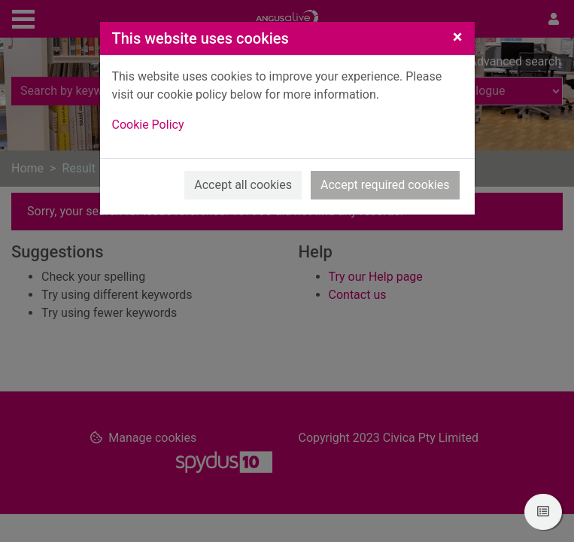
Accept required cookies (385, 185)
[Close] (458, 37)
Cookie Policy (148, 124)
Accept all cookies (243, 185)
